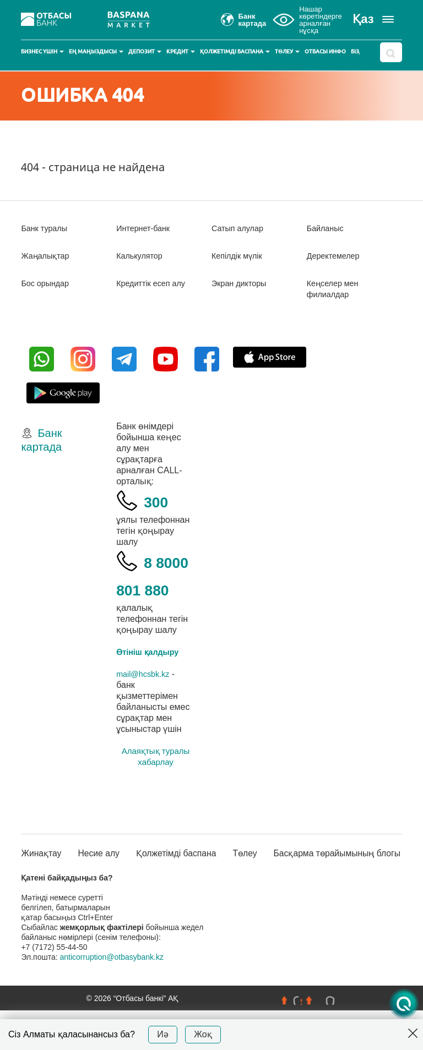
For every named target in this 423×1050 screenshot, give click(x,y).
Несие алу (98, 887)
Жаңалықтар (48, 255)
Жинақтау (44, 881)
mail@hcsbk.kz (146, 701)
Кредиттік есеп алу (154, 283)
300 (160, 500)
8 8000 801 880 (151, 588)
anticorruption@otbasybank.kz (111, 996)
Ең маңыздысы (96, 51)
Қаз (362, 19)
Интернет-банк (146, 228)
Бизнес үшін (42, 51)
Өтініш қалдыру (151, 679)
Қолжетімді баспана (235, 51)
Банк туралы (47, 228)
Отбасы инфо (325, 51)
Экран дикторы (242, 283)
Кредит (180, 51)
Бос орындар (47, 283)
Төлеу (287, 51)
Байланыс (327, 228)
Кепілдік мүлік (240, 255)
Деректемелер (336, 255)
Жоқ (203, 1034)
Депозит (144, 51)
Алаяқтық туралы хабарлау (156, 784)
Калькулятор (142, 255)
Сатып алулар (240, 228)
